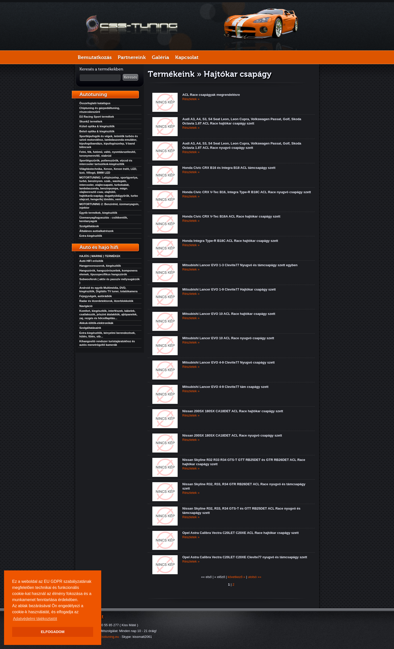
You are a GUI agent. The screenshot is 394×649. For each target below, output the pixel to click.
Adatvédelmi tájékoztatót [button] (35, 619)
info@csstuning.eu (105, 637)
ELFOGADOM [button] (53, 632)
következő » (236, 577)
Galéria (160, 57)
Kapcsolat (186, 57)
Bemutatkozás (95, 57)
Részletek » (191, 99)
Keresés (130, 77)
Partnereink (132, 57)
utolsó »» (254, 577)
